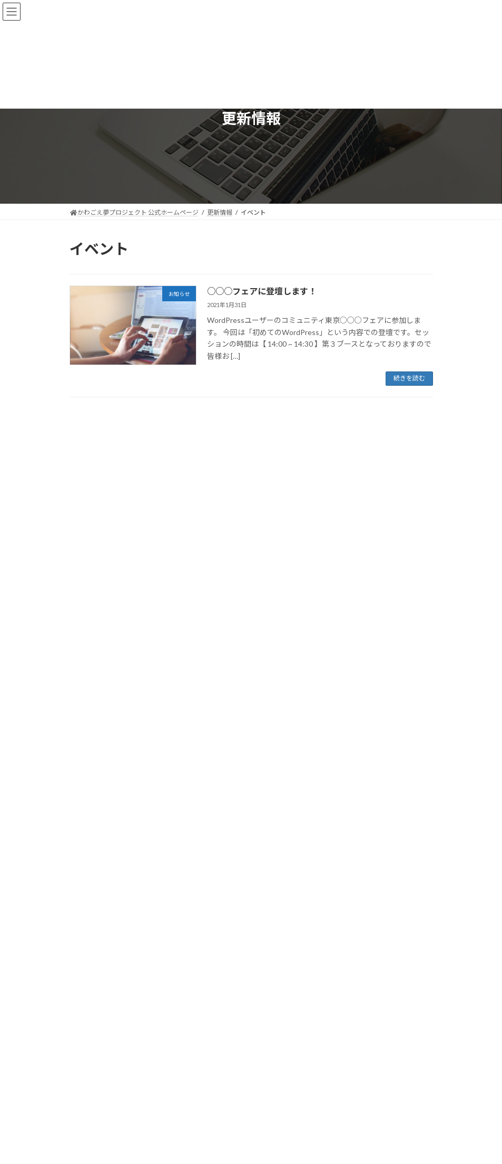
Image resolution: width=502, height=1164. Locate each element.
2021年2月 (91, 723)
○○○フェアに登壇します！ (262, 291)
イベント (167, 557)
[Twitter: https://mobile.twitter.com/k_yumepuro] (233, 986)
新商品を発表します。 (106, 530)
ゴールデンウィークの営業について (129, 491)
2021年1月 (91, 742)
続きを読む (409, 378)
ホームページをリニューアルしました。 (136, 607)
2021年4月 (91, 704)
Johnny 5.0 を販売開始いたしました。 (132, 646)
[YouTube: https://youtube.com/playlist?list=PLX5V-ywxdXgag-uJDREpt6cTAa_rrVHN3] (269, 986)
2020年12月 (93, 761)
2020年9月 (91, 780)
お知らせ (135, 479)
